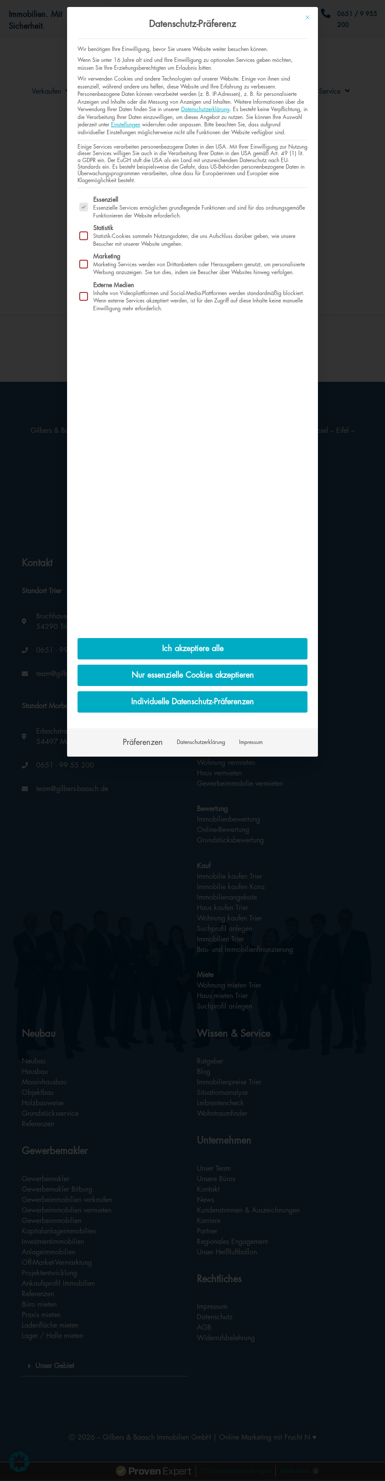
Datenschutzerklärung (205, 109)
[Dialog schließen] (307, 17)
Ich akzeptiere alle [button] (192, 648)
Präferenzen (143, 742)
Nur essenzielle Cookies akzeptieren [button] (193, 675)
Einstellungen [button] (125, 124)
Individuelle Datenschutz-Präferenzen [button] (192, 702)
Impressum (251, 742)
